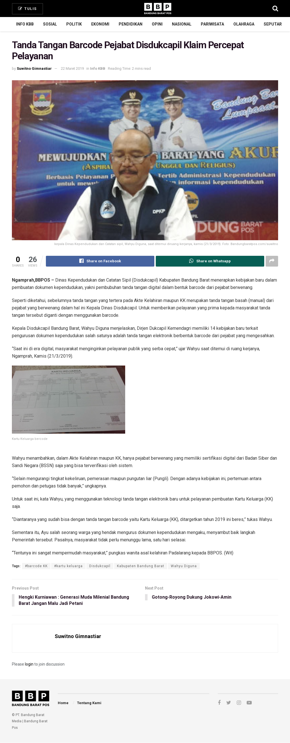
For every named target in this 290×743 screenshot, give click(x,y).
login (29, 664)
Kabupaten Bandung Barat (140, 566)
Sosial (50, 24)
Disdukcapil (99, 566)
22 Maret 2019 (72, 68)
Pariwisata (212, 24)
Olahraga (243, 24)
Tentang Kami (89, 703)
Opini (157, 24)
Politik (74, 24)
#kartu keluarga (68, 566)
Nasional (181, 24)
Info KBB (25, 24)
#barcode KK (36, 566)
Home (63, 703)
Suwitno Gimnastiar (34, 68)
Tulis (27, 9)
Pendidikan (130, 24)
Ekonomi (100, 24)
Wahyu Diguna (184, 566)
